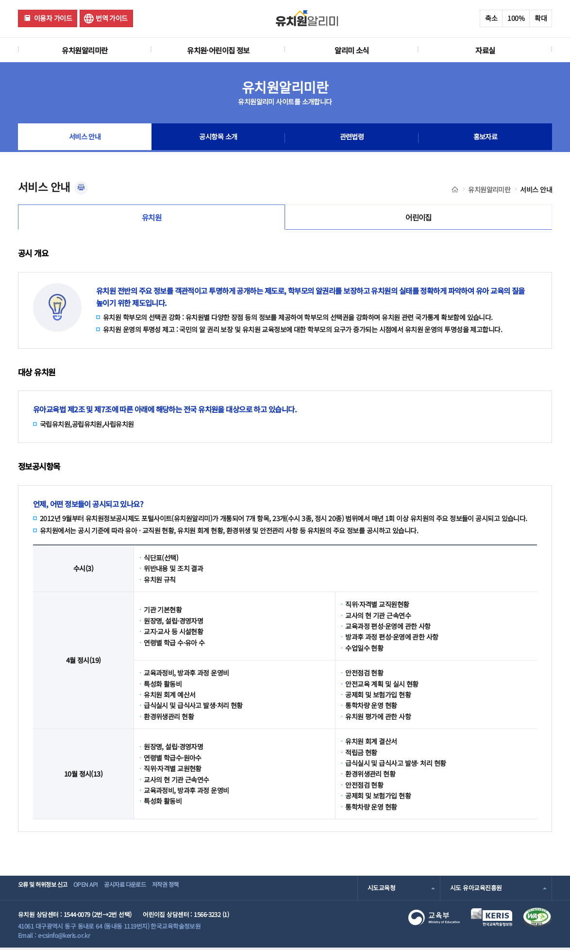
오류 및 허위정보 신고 (45, 890)
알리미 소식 (352, 50)
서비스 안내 (84, 138)
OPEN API (98, 890)
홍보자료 (485, 138)
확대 (541, 18)
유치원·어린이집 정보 (218, 50)
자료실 (485, 50)
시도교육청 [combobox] (381, 890)
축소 (491, 18)
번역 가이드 (112, 18)
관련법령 (352, 138)
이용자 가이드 (53, 18)
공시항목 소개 (218, 138)
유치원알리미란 (84, 50)
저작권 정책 (196, 890)
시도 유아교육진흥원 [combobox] (476, 890)
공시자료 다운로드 (146, 890)
